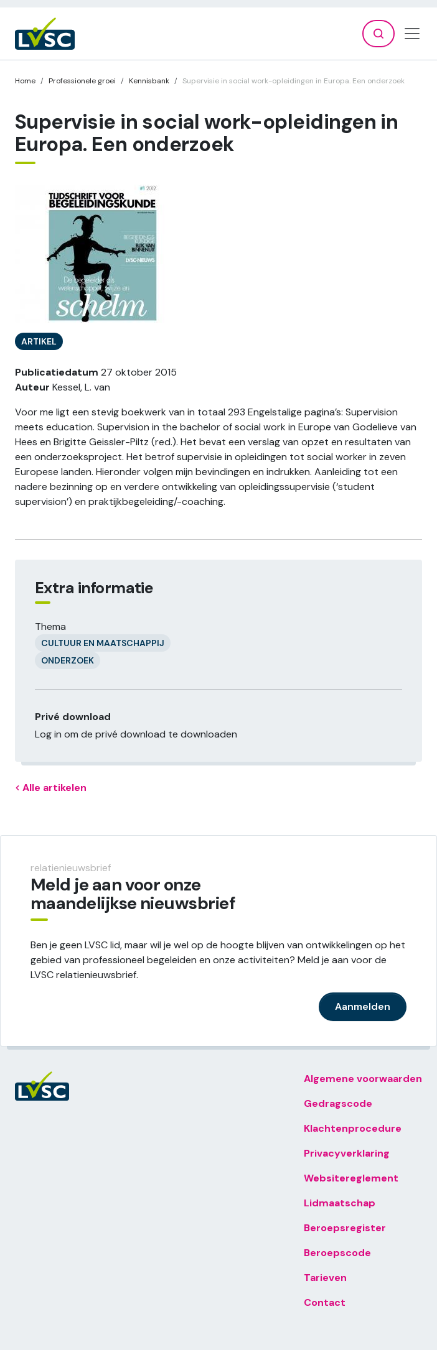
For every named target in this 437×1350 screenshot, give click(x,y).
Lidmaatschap (339, 1202)
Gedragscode (338, 1103)
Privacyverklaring (347, 1153)
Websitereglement (351, 1178)
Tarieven (325, 1277)
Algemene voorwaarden (363, 1078)
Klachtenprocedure (353, 1128)
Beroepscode (337, 1252)
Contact (324, 1302)
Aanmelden (362, 1006)
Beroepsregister (345, 1227)
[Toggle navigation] (412, 34)
